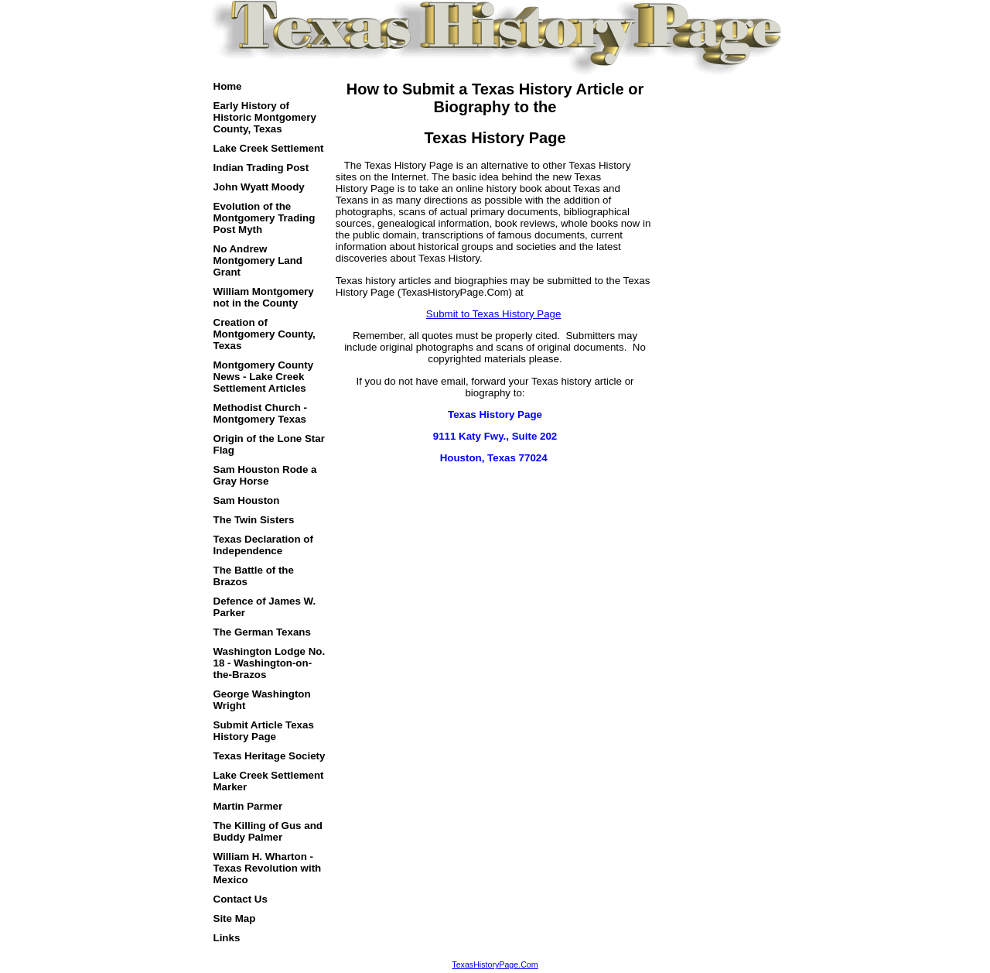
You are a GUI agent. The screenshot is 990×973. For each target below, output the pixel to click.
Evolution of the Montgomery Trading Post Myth (264, 217)
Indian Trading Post (261, 167)
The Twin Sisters (254, 520)
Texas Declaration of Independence (263, 545)
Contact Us (240, 899)
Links (227, 938)
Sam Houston (246, 500)
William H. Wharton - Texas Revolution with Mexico (267, 868)
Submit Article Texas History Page (263, 730)
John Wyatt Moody (259, 187)
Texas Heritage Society (269, 756)
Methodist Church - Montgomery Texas (260, 413)
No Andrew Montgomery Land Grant (258, 260)
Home (227, 86)
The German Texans (262, 632)
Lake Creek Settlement (268, 148)
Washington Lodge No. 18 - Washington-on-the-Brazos (269, 663)
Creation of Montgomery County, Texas (264, 334)
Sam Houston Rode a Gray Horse (265, 475)
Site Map (234, 918)
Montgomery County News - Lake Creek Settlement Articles (263, 376)
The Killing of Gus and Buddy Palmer (268, 831)
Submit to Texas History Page (494, 314)
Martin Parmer (248, 806)
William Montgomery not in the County (263, 297)
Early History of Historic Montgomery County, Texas (264, 117)
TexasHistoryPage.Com (495, 964)
